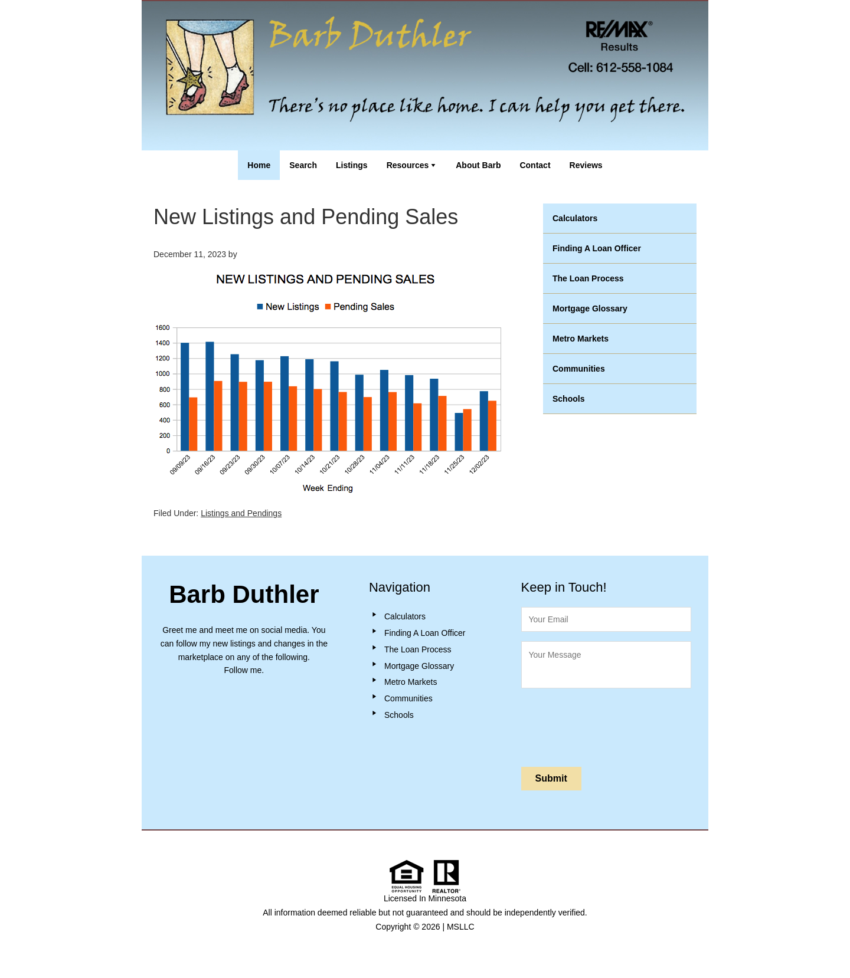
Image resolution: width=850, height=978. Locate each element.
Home (258, 165)
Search (303, 165)
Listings (352, 165)
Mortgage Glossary (589, 308)
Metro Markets (580, 338)
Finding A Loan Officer (596, 248)
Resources (408, 165)
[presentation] (611, 725)
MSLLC (461, 926)
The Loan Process (588, 278)
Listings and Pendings (241, 513)
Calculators (574, 218)
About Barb (478, 165)
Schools (568, 398)
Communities (578, 368)
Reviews (586, 165)
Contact (534, 165)
